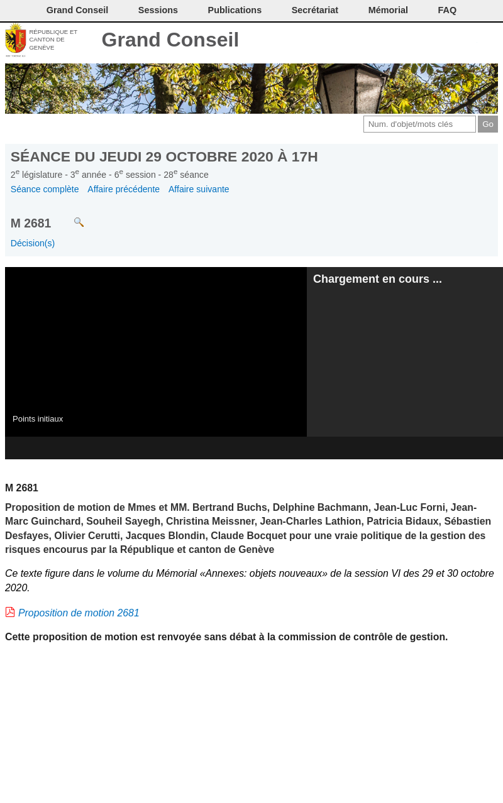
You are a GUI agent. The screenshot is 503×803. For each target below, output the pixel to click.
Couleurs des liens (447, 40)
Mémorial (388, 10)
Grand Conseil (171, 39)
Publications (235, 10)
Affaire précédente (123, 189)
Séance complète (45, 189)
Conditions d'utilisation (426, 40)
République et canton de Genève (53, 39)
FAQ (447, 10)
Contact (384, 40)
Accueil (489, 40)
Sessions (158, 10)
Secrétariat (315, 10)
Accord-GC (468, 40)
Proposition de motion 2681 (79, 613)
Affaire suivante (199, 189)
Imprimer (405, 40)
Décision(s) (33, 243)
